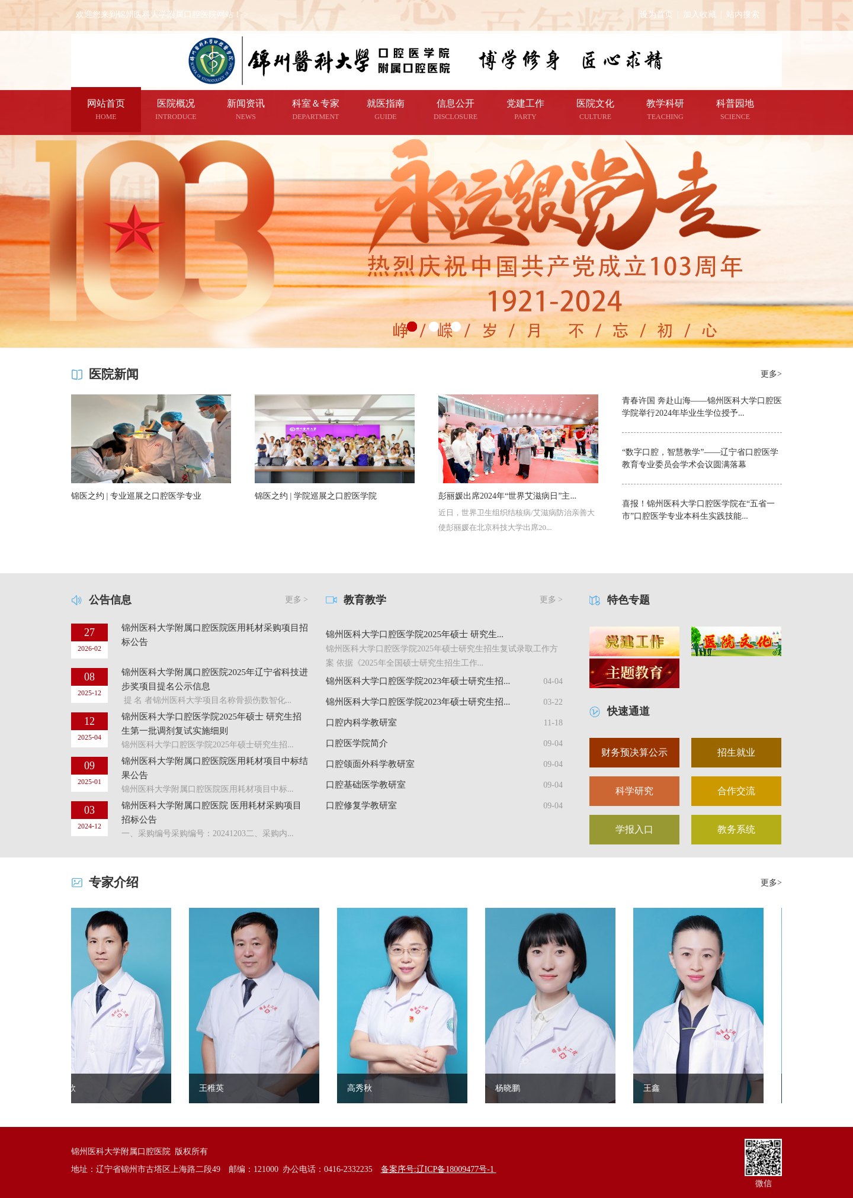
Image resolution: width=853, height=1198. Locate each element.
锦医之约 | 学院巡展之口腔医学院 (316, 496)
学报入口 (634, 829)
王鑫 (658, 1088)
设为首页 (656, 14)
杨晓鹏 (514, 1088)
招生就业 (736, 752)
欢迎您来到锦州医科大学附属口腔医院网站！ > (162, 14)
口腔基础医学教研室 (366, 784)
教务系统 (736, 829)
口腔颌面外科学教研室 (370, 764)
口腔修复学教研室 (361, 805)
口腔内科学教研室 (361, 722)
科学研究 (634, 791)
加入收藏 (699, 14)
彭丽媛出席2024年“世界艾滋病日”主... (507, 496)
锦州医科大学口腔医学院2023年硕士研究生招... (418, 681)
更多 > (296, 599)
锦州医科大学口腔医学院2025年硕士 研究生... (415, 634)
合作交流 (736, 791)
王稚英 (218, 1088)
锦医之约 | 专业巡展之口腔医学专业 (136, 496)
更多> (771, 374)
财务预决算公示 (634, 752)
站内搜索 (742, 14)
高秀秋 (366, 1088)
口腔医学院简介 (357, 743)
